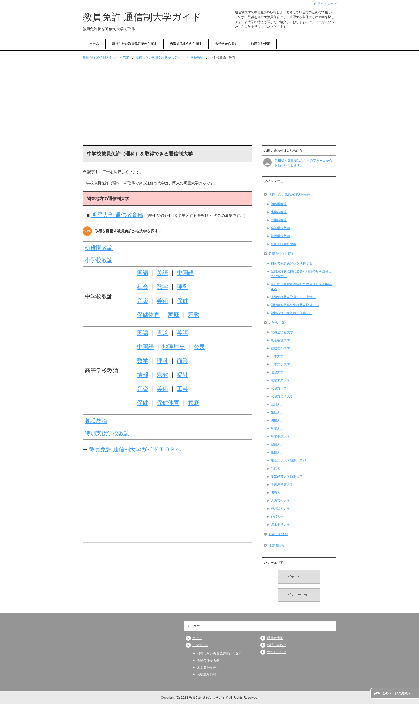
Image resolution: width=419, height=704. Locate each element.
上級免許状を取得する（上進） (293, 297)
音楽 (142, 301)
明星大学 (277, 420)
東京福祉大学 (280, 340)
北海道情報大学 (282, 332)
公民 (199, 346)
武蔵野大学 (279, 388)
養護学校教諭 (280, 236)
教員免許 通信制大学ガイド (142, 16)
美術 (162, 301)
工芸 (182, 389)
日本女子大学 (280, 364)
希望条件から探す (281, 254)
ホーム (94, 44)
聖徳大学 (277, 444)
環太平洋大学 (280, 524)
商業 (182, 361)
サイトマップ (276, 652)
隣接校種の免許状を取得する (291, 313)
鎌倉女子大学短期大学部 (288, 460)
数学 (162, 286)
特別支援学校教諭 (107, 433)
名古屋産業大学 (282, 484)
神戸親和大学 (280, 508)
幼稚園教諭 (99, 248)
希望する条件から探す (186, 44)
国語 (142, 272)
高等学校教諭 (280, 228)
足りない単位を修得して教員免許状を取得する (301, 286)
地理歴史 (173, 346)
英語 (162, 272)
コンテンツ (200, 645)
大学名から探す (226, 44)
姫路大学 (277, 516)
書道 (162, 333)
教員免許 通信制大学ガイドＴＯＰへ (135, 449)
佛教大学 (277, 492)
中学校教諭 (195, 58)
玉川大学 (277, 404)
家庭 (173, 314)
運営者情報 (277, 545)
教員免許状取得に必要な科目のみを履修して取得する (301, 273)
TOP (106, 58)
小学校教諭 (99, 260)
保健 (182, 301)
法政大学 (277, 372)
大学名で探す (278, 322)
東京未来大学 (280, 380)
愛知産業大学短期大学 (287, 476)
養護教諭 (96, 421)
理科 (182, 286)
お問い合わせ (276, 645)
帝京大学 (277, 428)
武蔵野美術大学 (282, 396)
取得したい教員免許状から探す (134, 44)
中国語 (185, 272)
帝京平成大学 (280, 436)
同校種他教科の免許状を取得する (295, 305)
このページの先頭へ (396, 693)
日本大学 (277, 356)
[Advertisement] (209, 103)
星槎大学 (277, 452)
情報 (142, 374)
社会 (142, 286)
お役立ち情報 (260, 44)
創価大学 (277, 412)
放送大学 (277, 468)
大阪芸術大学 (280, 500)
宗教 (193, 314)
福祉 (182, 374)
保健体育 (148, 314)
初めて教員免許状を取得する (291, 263)
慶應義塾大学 (280, 348)
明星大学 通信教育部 (117, 215)
